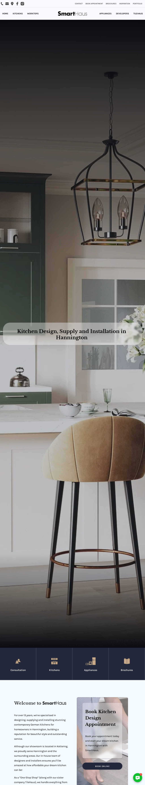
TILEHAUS (138, 13)
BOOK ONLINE (102, 766)
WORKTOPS (33, 13)
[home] (73, 13)
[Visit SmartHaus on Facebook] (17, 4)
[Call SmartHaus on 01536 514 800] (2, 4)
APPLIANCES (105, 13)
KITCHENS (18, 13)
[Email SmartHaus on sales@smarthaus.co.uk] (7, 4)
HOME (5, 13)
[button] (137, 777)
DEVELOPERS (122, 13)
